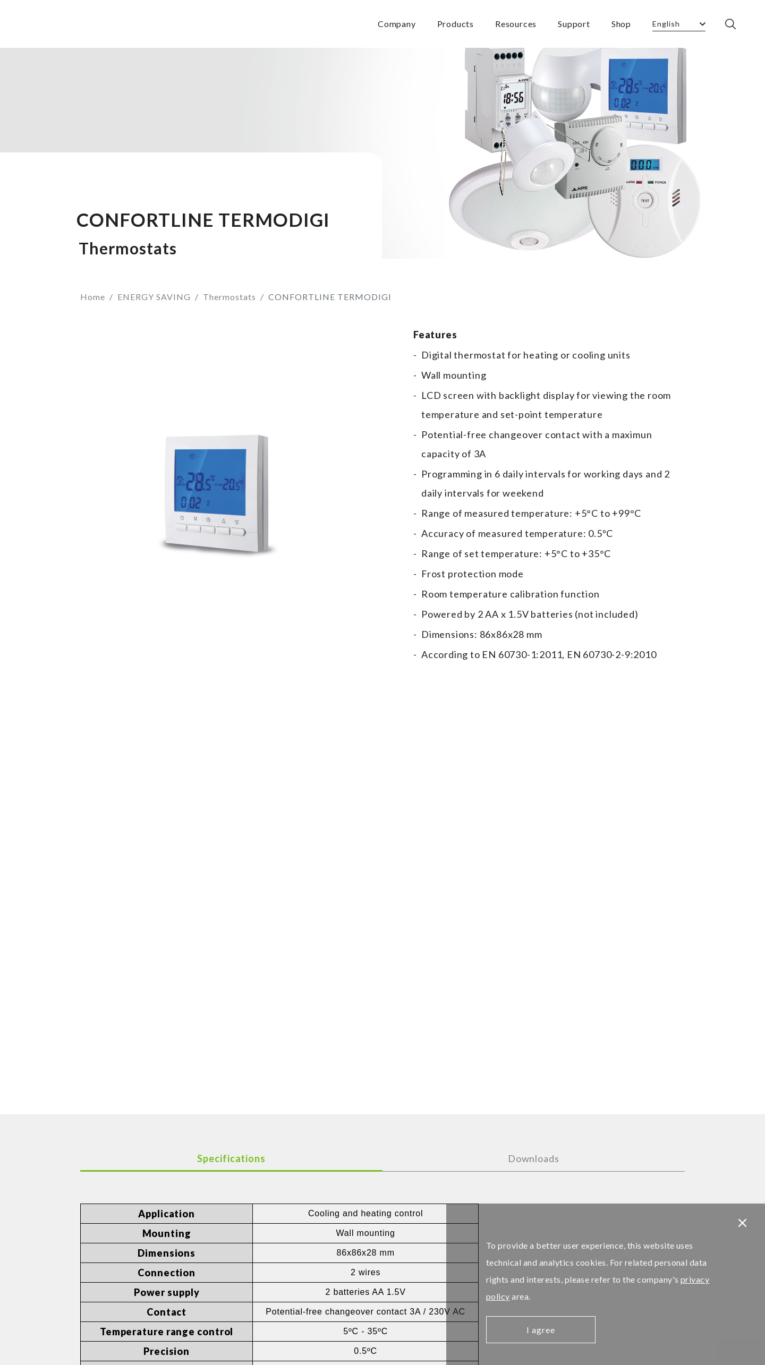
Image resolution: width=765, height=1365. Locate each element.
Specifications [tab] (231, 1158)
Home (92, 297)
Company (397, 24)
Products (455, 24)
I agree (540, 1330)
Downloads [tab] (533, 1158)
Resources (516, 24)
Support (574, 24)
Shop (621, 24)
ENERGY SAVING (154, 297)
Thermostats (229, 297)
